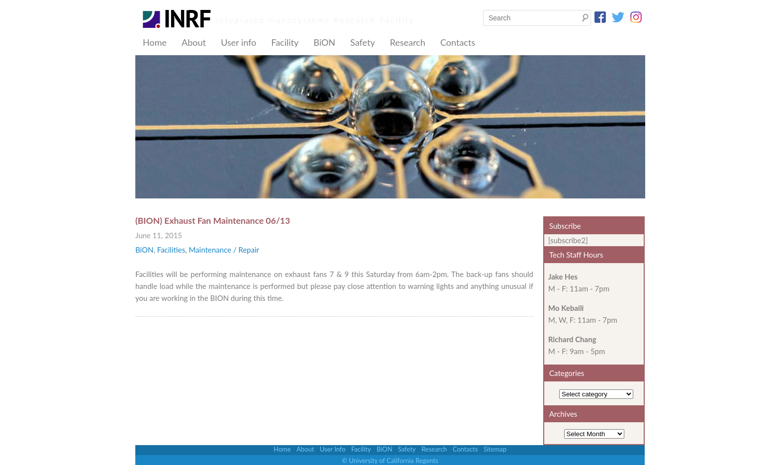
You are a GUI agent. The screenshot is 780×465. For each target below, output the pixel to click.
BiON (324, 42)
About (194, 42)
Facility (284, 42)
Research (407, 42)
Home (155, 42)
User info (238, 42)
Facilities (171, 249)
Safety (362, 42)
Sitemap (495, 449)
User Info (333, 449)
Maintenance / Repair (224, 249)
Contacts (457, 42)
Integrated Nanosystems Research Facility (315, 19)
